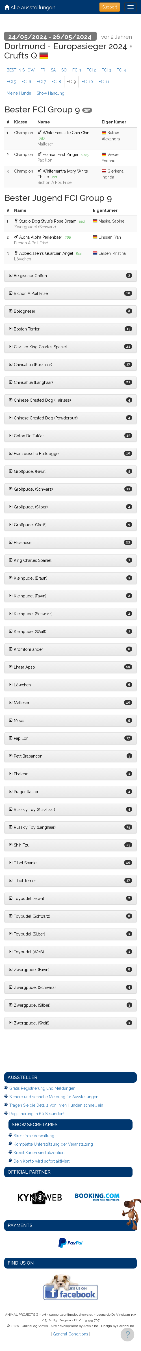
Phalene (18, 774)
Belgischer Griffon (28, 275)
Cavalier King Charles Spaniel (38, 347)
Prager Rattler (23, 791)
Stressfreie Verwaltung (34, 1136)
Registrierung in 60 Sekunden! (36, 1113)
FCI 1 (76, 70)
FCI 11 (104, 81)
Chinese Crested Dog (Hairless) (40, 400)
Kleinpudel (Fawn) (27, 596)
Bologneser (22, 311)
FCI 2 (91, 70)
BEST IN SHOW (21, 70)
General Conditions (70, 1334)
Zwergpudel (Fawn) (29, 969)
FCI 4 (121, 70)
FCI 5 (11, 81)
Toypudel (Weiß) (26, 952)
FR (42, 70)
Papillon (19, 738)
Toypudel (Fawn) (26, 898)
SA (53, 70)
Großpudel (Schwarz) (31, 489)
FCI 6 (26, 81)
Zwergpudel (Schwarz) (32, 987)
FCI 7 (41, 81)
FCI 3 (106, 70)
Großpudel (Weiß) (28, 525)
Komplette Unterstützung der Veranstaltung (53, 1144)
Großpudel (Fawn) (28, 471)
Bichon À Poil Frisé (28, 293)
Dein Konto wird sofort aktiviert (42, 1161)
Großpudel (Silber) (28, 507)
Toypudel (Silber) (27, 934)
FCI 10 (87, 81)
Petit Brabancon (25, 756)
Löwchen (20, 685)
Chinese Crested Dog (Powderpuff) (43, 418)
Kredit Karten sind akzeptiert (39, 1152)
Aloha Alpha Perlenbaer (40, 237)
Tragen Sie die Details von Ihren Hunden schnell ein (56, 1105)
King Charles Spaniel (30, 560)
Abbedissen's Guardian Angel (46, 253)
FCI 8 (56, 81)
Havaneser (21, 542)
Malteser (19, 702)
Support (109, 7)
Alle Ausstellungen (29, 7)
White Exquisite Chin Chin (66, 132)
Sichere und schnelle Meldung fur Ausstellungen (53, 1097)
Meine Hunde (19, 93)
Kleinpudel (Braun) (28, 578)
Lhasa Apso (22, 667)
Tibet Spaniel (23, 863)
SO (64, 70)
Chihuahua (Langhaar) (31, 382)
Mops (16, 720)
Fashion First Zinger (61, 154)
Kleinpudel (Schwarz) (31, 614)
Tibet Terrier (22, 880)
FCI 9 (71, 81)
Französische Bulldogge (33, 453)
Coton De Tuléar (26, 436)
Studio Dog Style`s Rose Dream (48, 221)
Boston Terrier (24, 329)
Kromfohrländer (26, 649)
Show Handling (50, 93)
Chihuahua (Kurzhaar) (30, 364)
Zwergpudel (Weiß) (29, 1023)
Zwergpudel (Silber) (30, 1005)
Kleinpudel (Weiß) (27, 631)
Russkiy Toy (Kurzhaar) (32, 809)
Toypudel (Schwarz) (29, 916)
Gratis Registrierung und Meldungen (42, 1088)
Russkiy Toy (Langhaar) (32, 827)
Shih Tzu (19, 845)
